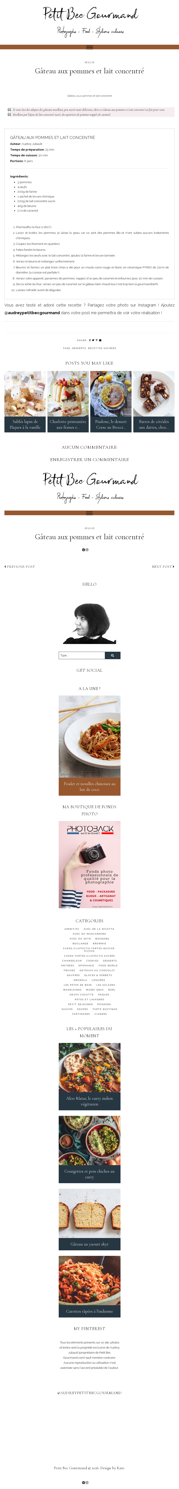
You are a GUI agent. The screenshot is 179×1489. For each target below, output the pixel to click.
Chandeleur (72, 964)
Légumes (98, 984)
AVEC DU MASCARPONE (89, 937)
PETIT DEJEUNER (80, 1008)
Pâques (103, 998)
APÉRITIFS (71, 933)
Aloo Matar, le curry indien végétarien (89, 1104)
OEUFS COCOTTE (82, 998)
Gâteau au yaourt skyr (90, 1247)
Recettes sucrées (102, 348)
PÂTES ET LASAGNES (89, 1003)
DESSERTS (79, 348)
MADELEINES (72, 993)
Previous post (19, 570)
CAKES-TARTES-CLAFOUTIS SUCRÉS (89, 959)
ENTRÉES (67, 969)
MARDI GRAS (95, 993)
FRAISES (69, 974)
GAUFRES (73, 979)
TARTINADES (81, 1018)
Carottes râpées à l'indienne (89, 1314)
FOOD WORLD (108, 969)
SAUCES (67, 1013)
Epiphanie (86, 969)
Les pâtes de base (78, 988)
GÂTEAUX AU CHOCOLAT (97, 974)
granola (80, 984)
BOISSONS (102, 942)
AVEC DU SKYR (80, 942)
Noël (112, 993)
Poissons (104, 1008)
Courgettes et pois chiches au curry (89, 1177)
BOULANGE (81, 947)
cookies (92, 964)
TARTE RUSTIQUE (104, 1013)
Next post (163, 570)
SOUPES (82, 1013)
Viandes (100, 1018)
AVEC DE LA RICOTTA (99, 933)
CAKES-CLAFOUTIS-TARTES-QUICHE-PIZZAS (89, 953)
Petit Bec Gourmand (70, 1471)
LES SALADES (105, 988)
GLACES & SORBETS (98, 979)
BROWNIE (99, 947)
